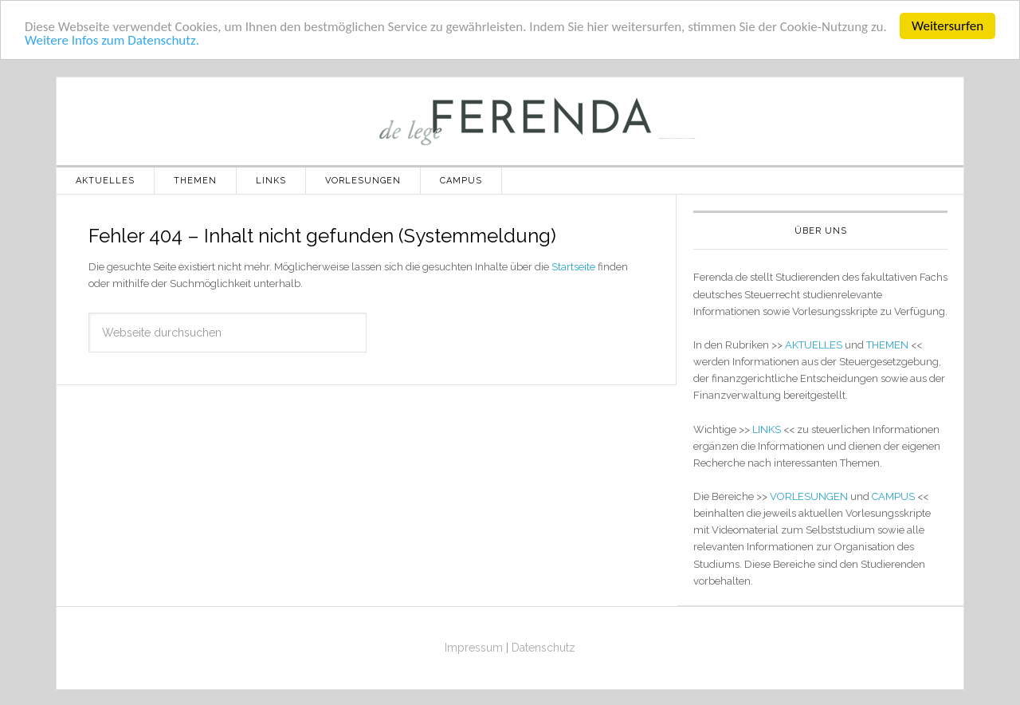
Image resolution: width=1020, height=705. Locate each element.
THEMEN (887, 345)
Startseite (573, 267)
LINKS (766, 429)
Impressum (474, 647)
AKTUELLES (813, 345)
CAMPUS (893, 496)
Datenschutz (543, 647)
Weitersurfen (947, 26)
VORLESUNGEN (809, 496)
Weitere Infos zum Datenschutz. (112, 40)
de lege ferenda (510, 121)
